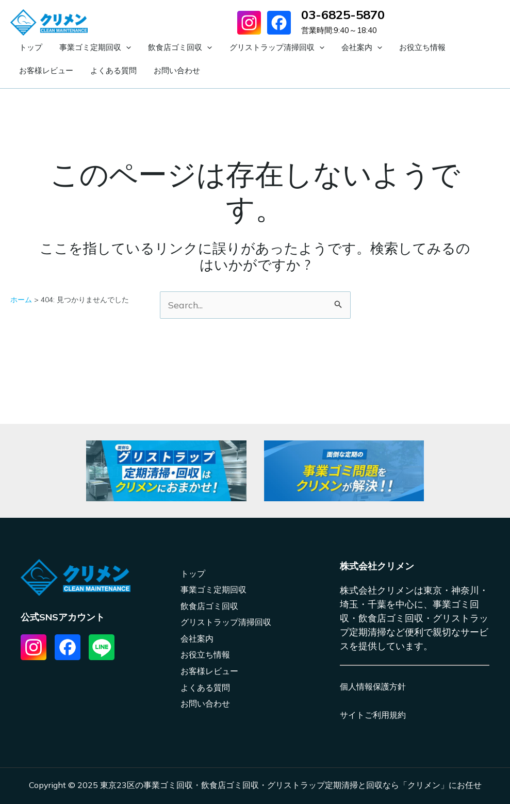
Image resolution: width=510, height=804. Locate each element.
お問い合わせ (95, 70)
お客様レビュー (445, 47)
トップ (27, 47)
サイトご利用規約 (373, 715)
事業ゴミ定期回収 (85, 48)
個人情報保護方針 (373, 686)
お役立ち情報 (384, 47)
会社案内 (330, 48)
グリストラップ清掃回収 (252, 48)
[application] (116, 48)
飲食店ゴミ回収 (163, 48)
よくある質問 (38, 70)
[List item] (33, 647)
